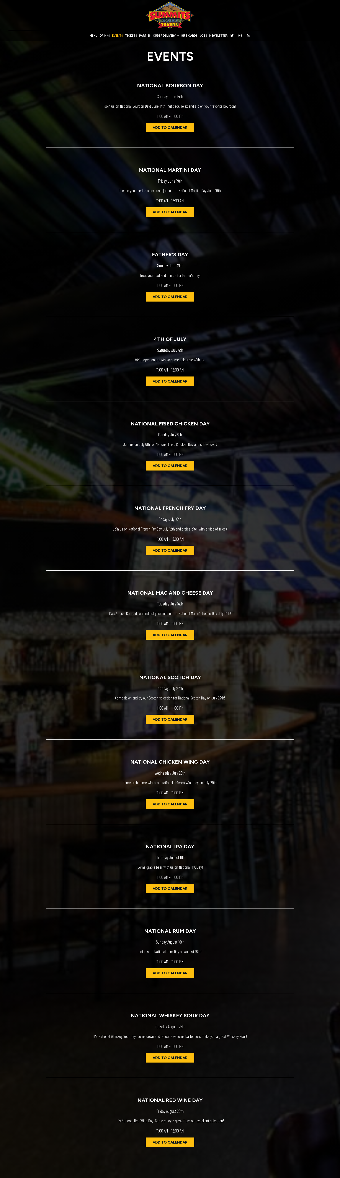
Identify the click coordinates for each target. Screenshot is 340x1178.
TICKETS (131, 35)
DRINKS (105, 35)
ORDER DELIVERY (166, 35)
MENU (94, 35)
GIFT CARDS (189, 35)
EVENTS (117, 35)
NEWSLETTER (218, 35)
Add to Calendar (170, 127)
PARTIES (145, 35)
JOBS (203, 35)
